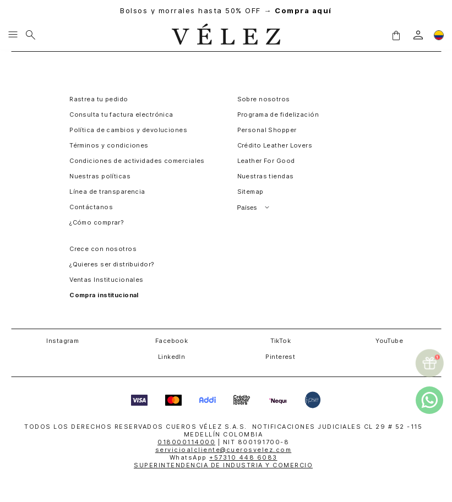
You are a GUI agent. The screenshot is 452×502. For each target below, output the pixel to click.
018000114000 (186, 442)
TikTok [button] (280, 341)
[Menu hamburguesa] (13, 35)
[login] (418, 35)
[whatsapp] (429, 400)
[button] (395, 35)
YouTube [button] (389, 341)
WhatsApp (223, 457)
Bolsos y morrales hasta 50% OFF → (226, 11)
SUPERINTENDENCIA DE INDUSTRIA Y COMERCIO (223, 465)
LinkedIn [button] (172, 357)
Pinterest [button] (280, 357)
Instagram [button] (62, 341)
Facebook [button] (171, 341)
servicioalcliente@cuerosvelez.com (223, 450)
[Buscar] (30, 35)
